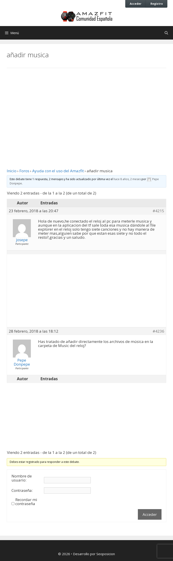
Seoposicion (105, 554)
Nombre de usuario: (21, 478)
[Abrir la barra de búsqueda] (166, 33)
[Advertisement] (86, 108)
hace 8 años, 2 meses (127, 179)
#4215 (158, 211)
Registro (156, 3)
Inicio (11, 170)
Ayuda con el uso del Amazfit (58, 170)
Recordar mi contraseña (26, 502)
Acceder (135, 3)
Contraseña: (22, 490)
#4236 (158, 331)
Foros (24, 170)
